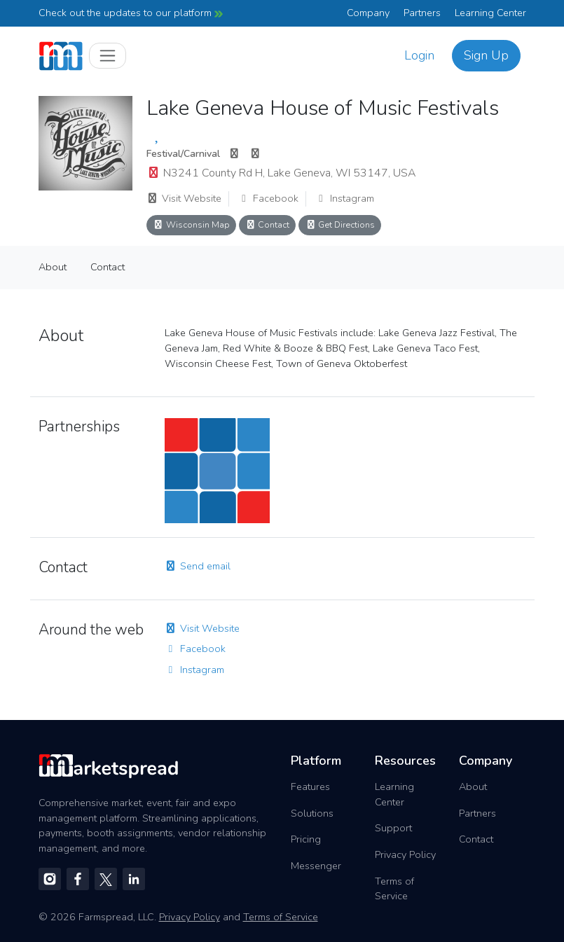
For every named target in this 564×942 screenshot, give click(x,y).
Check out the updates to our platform (131, 13)
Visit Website (183, 198)
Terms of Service (394, 888)
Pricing (306, 839)
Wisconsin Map (191, 224)
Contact (267, 224)
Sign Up (486, 55)
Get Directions (340, 224)
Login (419, 55)
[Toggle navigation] (107, 56)
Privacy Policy (405, 854)
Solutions (312, 813)
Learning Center (490, 13)
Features (310, 787)
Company (368, 13)
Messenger (316, 866)
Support (393, 828)
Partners (422, 13)
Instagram (344, 198)
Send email (198, 566)
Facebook (268, 198)
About (53, 267)
